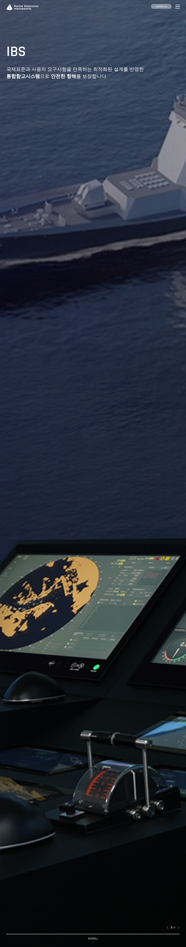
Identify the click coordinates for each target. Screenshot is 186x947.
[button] (168, 927)
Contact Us (161, 6)
